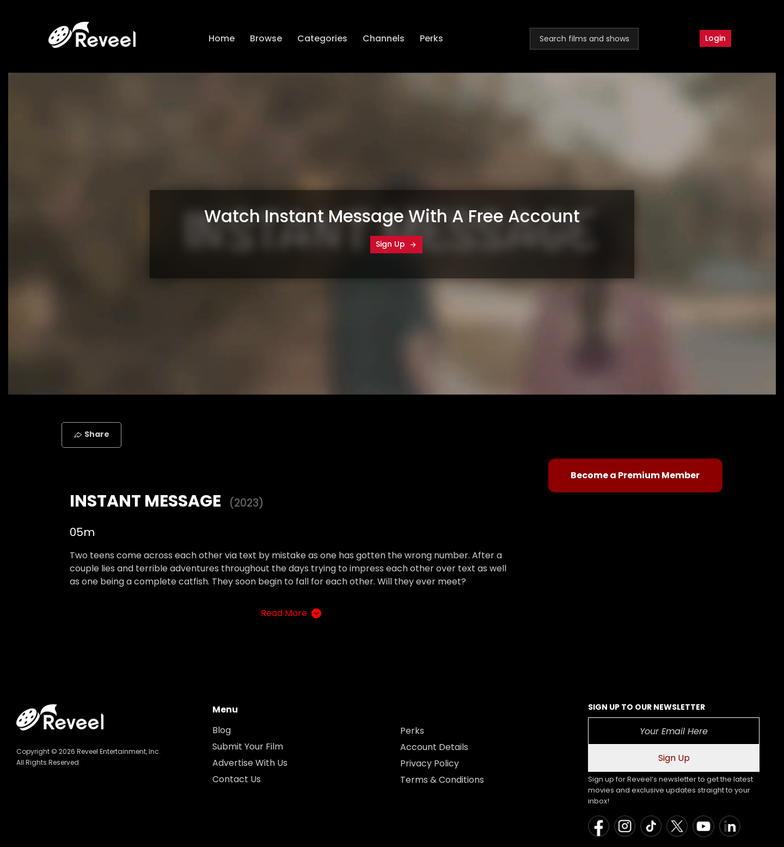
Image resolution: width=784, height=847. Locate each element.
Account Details (434, 747)
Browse (266, 38)
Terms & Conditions (442, 779)
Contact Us (236, 779)
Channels (384, 38)
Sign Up (396, 244)
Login (715, 38)
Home (222, 38)
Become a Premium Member (635, 475)
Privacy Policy (429, 763)
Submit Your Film (247, 746)
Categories (322, 38)
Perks (431, 38)
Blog (221, 730)
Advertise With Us (249, 763)
